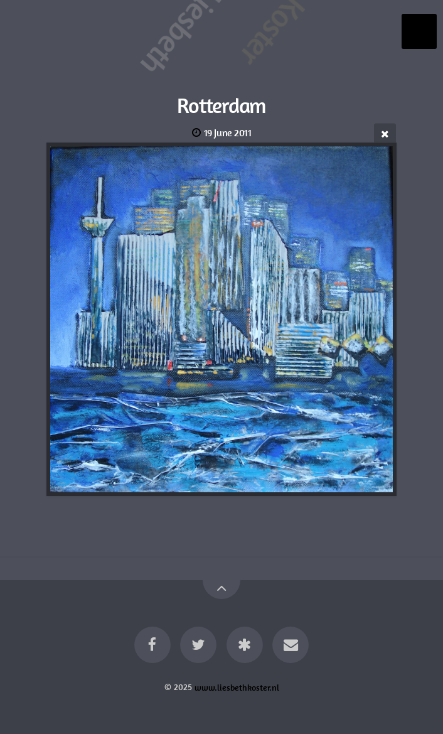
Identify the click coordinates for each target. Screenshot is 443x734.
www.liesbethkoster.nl (237, 687)
